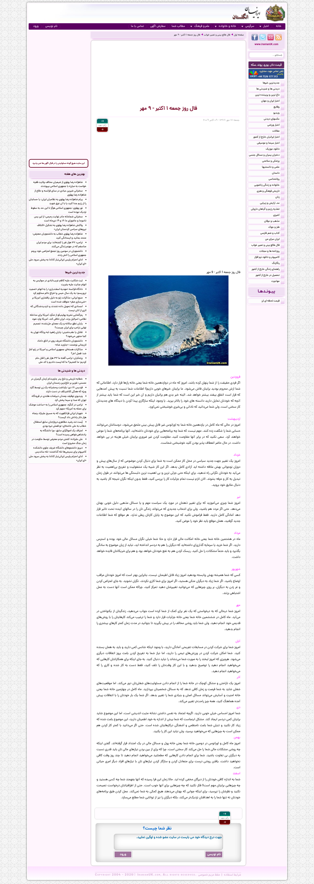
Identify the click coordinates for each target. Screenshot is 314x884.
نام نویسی (51, 26)
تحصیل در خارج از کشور (270, 275)
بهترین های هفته (74, 174)
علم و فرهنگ (199, 26)
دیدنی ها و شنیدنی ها (270, 89)
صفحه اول (239, 35)
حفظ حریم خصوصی (209, 875)
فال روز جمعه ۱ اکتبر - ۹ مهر (187, 35)
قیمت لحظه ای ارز (273, 301)
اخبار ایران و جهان (272, 101)
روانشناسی (276, 179)
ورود (35, 26)
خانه (278, 26)
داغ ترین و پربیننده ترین (269, 95)
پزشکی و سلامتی (273, 161)
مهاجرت (277, 281)
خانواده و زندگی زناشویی (269, 185)
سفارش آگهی (157, 26)
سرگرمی (247, 26)
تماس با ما (137, 26)
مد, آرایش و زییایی (272, 203)
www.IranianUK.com (266, 44)
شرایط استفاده (232, 875)
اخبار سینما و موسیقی (270, 143)
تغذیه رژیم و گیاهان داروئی (267, 209)
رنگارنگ (278, 263)
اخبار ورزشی (275, 125)
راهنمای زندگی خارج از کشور (268, 269)
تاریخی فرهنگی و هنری (270, 191)
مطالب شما (178, 26)
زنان (279, 197)
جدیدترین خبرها (273, 83)
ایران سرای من (274, 239)
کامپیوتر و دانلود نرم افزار (269, 257)
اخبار (264, 26)
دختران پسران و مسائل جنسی (266, 155)
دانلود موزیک (275, 149)
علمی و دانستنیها (273, 167)
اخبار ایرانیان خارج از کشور (268, 137)
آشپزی (278, 215)
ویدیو (278, 113)
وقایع (279, 107)
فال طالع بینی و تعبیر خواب (217, 35)
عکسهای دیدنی (274, 119)
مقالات (278, 131)
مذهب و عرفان (274, 221)
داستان (278, 173)
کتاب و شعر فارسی (272, 233)
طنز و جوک (276, 227)
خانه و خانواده (225, 26)
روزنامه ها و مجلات (271, 251)
